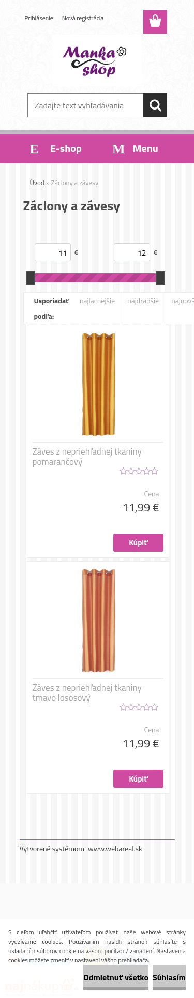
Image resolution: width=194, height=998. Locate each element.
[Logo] (97, 60)
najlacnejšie (97, 300)
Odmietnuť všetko (115, 977)
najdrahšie (143, 300)
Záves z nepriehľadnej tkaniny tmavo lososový (87, 692)
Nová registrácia (83, 18)
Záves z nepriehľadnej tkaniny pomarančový (87, 456)
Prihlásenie (39, 18)
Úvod (37, 183)
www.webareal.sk (115, 848)
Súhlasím (169, 977)
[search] (155, 105)
